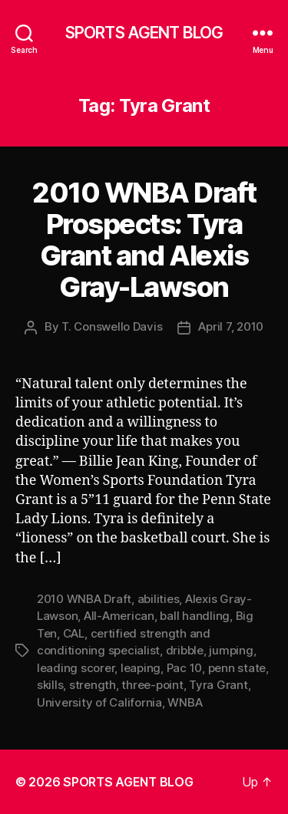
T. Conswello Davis (111, 326)
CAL (73, 633)
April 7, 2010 (230, 326)
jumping (231, 650)
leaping (141, 668)
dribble (185, 650)
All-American (119, 615)
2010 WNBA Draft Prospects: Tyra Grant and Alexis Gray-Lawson (144, 240)
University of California (99, 702)
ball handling (195, 615)
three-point (152, 684)
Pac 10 (184, 668)
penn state (237, 668)
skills (50, 684)
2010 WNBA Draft (84, 599)
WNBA (184, 702)
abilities (158, 599)
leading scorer (75, 668)
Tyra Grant (218, 684)
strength (92, 684)
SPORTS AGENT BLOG (144, 33)
